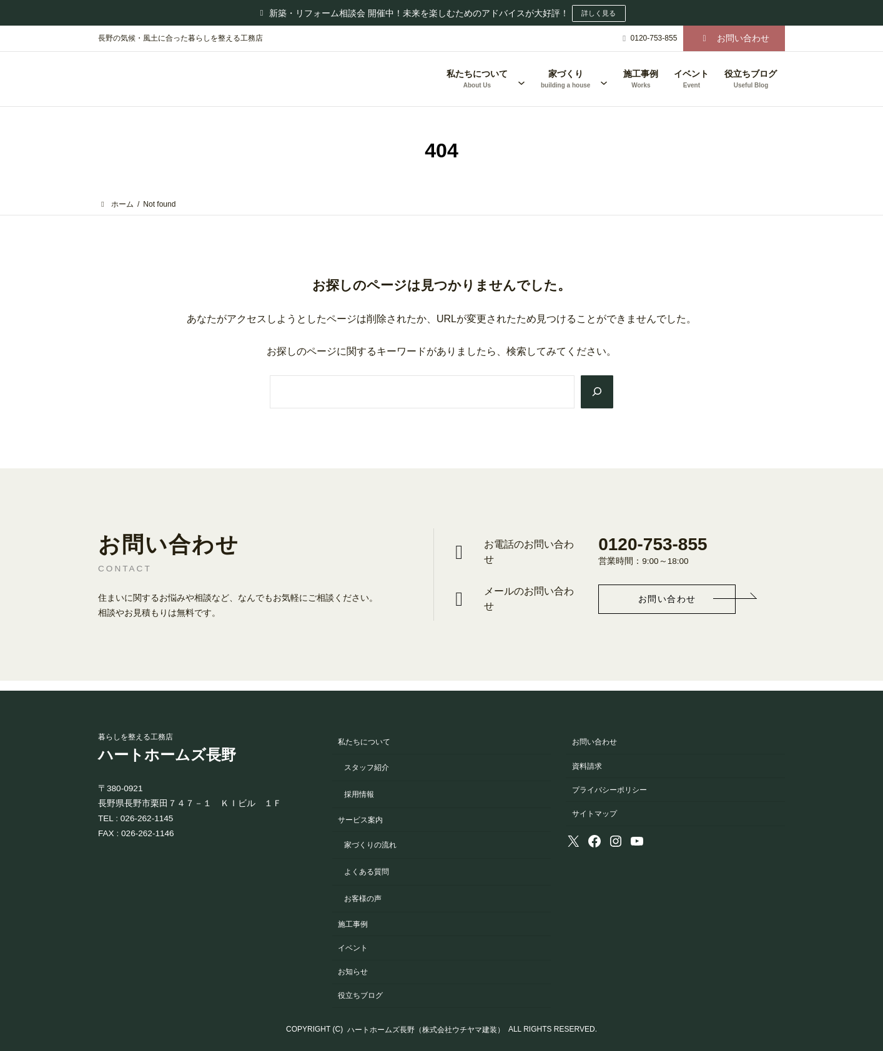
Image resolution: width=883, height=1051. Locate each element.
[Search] (595, 392)
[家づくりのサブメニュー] (604, 79)
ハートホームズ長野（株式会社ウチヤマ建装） (426, 1029)
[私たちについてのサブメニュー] (521, 79)
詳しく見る (599, 13)
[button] (734, 38)
